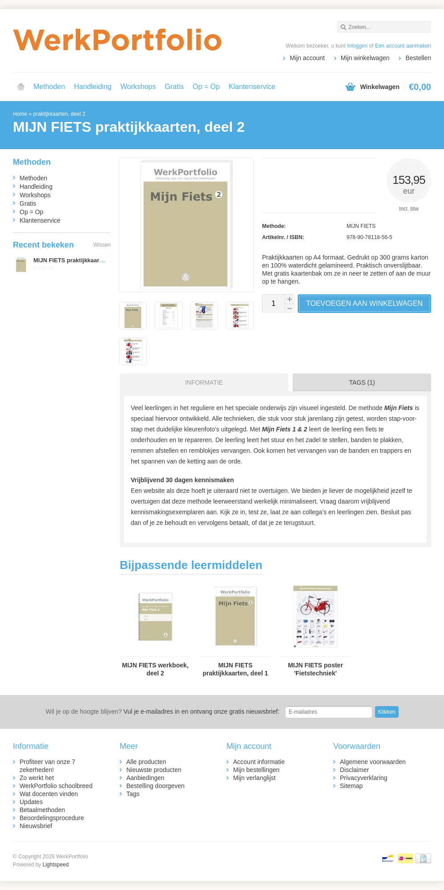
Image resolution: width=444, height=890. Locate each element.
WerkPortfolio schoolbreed (56, 785)
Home (21, 87)
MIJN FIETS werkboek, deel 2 (155, 669)
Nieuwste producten (154, 769)
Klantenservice (252, 86)
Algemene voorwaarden (373, 761)
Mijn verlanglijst (254, 777)
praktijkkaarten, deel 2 (59, 114)
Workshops (138, 86)
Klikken (387, 712)
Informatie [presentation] (204, 382)
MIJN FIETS (361, 226)
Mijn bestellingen (256, 769)
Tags (133, 793)
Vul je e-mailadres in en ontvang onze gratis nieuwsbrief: (162, 711)
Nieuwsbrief (36, 825)
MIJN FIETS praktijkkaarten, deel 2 (80, 260)
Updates (31, 801)
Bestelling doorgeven (155, 785)
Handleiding (93, 86)
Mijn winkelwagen (365, 57)
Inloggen (357, 46)
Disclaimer (354, 769)
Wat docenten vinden (49, 793)
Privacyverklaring (363, 777)
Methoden (49, 86)
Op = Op (206, 86)
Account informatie (259, 761)
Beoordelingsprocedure (52, 817)
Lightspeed (56, 865)
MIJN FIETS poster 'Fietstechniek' (315, 669)
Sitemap (351, 785)
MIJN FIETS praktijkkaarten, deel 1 (235, 669)
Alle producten (146, 761)
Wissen (102, 245)
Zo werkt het (37, 777)
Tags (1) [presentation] (362, 382)
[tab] (201, 382)
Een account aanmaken (403, 46)
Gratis (174, 86)
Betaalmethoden (42, 809)
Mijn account (307, 57)
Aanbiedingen (145, 777)
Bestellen (418, 57)
